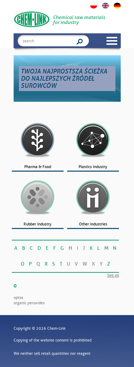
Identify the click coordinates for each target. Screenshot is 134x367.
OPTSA (18, 297)
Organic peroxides (29, 302)
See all (113, 275)
